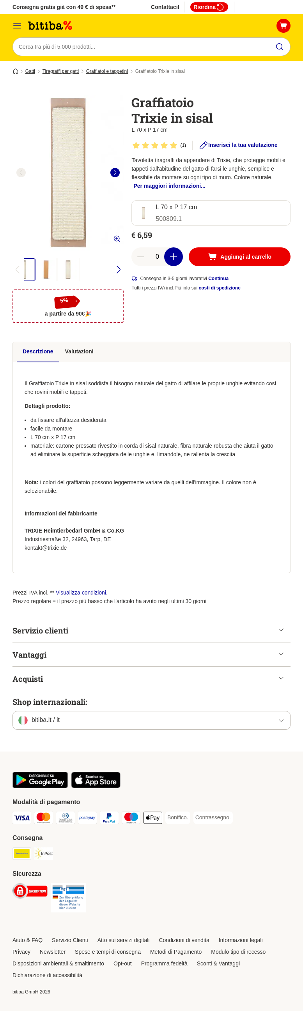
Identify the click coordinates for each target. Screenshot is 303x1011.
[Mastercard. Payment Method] (43, 819)
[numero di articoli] (157, 256)
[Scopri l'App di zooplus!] (40, 786)
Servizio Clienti (70, 940)
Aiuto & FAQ (27, 940)
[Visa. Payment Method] (21, 819)
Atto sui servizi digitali (123, 940)
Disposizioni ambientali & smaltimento (58, 963)
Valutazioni (79, 351)
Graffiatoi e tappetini (107, 71)
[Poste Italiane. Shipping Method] (21, 855)
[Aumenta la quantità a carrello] (173, 256)
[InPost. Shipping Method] (43, 855)
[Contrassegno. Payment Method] (213, 817)
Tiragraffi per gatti (61, 71)
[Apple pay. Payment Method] (153, 819)
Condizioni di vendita (184, 940)
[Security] (30, 892)
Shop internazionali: (49, 701)
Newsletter (53, 952)
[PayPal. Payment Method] (109, 819)
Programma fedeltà (164, 963)
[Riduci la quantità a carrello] (140, 256)
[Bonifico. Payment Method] (177, 817)
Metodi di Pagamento (176, 952)
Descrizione (38, 351)
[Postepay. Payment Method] (87, 819)
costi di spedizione (220, 288)
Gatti (30, 71)
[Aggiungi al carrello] (240, 256)
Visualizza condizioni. (82, 592)
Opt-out (122, 963)
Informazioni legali (241, 940)
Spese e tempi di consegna (108, 952)
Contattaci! (165, 7)
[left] (21, 172)
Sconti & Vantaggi (218, 963)
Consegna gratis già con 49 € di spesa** (64, 7)
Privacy (21, 952)
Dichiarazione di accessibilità (47, 975)
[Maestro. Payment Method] (131, 819)
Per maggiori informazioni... (169, 186)
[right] (115, 172)
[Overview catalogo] (17, 26)
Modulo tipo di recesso (238, 952)
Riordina (209, 7)
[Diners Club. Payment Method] (65, 819)
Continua (218, 278)
